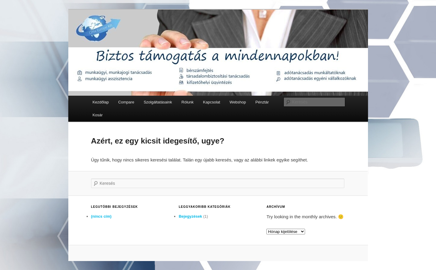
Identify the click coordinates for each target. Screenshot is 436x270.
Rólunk (188, 102)
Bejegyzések (190, 216)
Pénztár (262, 102)
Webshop (238, 102)
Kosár (98, 115)
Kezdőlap (101, 102)
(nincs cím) (101, 216)
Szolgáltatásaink (158, 102)
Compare (126, 102)
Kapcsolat (211, 102)
